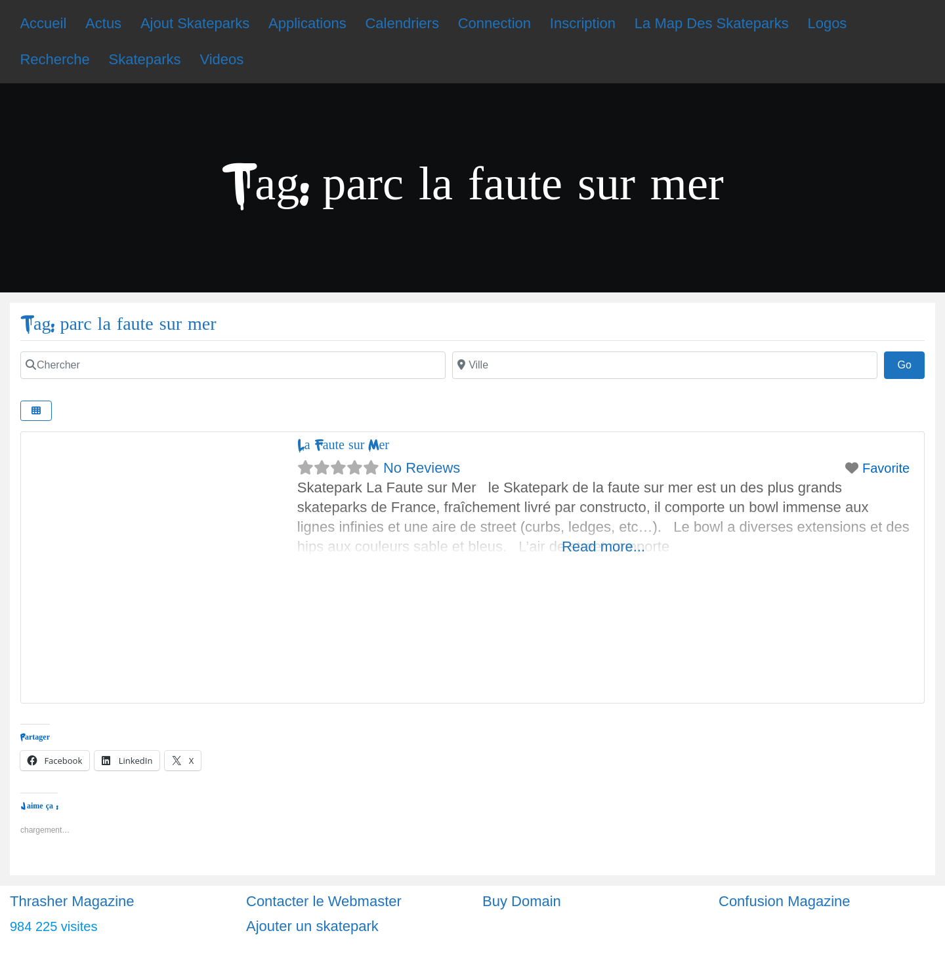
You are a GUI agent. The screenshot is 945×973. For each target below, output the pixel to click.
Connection (494, 23)
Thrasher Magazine (72, 901)
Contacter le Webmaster (324, 901)
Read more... (603, 546)
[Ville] (664, 365)
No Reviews (421, 468)
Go (911, 363)
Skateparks (145, 59)
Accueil (43, 23)
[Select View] (36, 411)
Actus (103, 23)
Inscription (583, 23)
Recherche (54, 59)
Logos (827, 23)
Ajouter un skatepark (312, 926)
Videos (221, 59)
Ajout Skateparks (194, 23)
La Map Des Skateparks (712, 23)
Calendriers (402, 23)
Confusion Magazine (784, 901)
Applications (307, 23)
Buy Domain (521, 901)
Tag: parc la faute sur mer (118, 324)
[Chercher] (233, 365)
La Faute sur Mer (343, 445)
